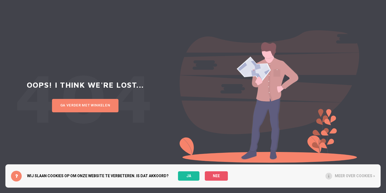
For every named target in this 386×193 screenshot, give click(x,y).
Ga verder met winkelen (85, 105)
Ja (188, 176)
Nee (216, 176)
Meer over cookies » (355, 176)
